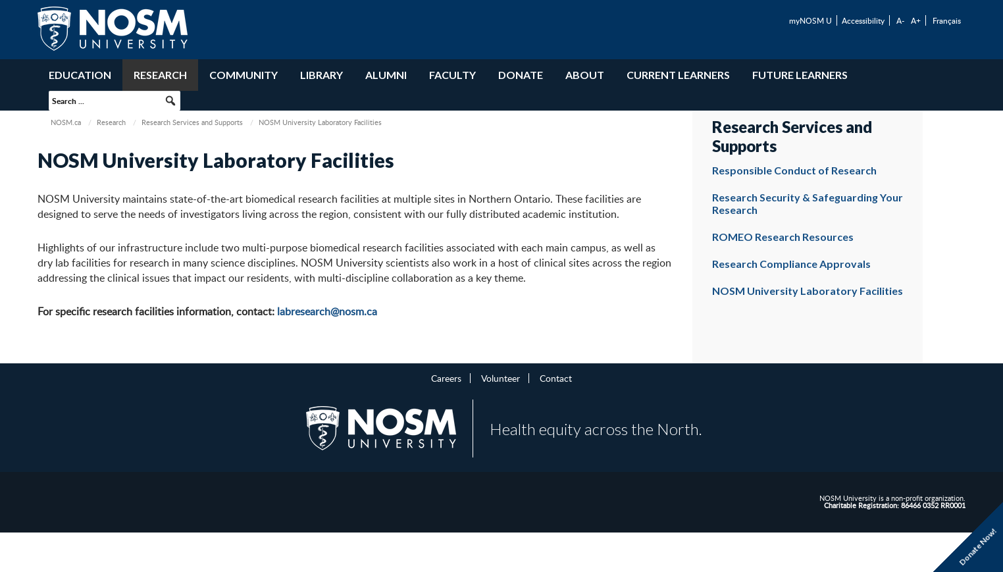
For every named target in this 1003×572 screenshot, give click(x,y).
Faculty (452, 74)
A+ (916, 20)
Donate (520, 74)
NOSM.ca (66, 122)
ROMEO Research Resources (783, 236)
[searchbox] (114, 101)
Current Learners (678, 74)
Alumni (386, 74)
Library (321, 74)
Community (243, 74)
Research (160, 74)
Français (947, 20)
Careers (446, 377)
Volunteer (500, 377)
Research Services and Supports (192, 122)
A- (900, 20)
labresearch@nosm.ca (327, 311)
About (584, 74)
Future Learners (800, 74)
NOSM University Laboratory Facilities (807, 290)
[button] (170, 101)
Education (80, 74)
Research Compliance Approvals (791, 263)
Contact (556, 377)
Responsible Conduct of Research (794, 170)
